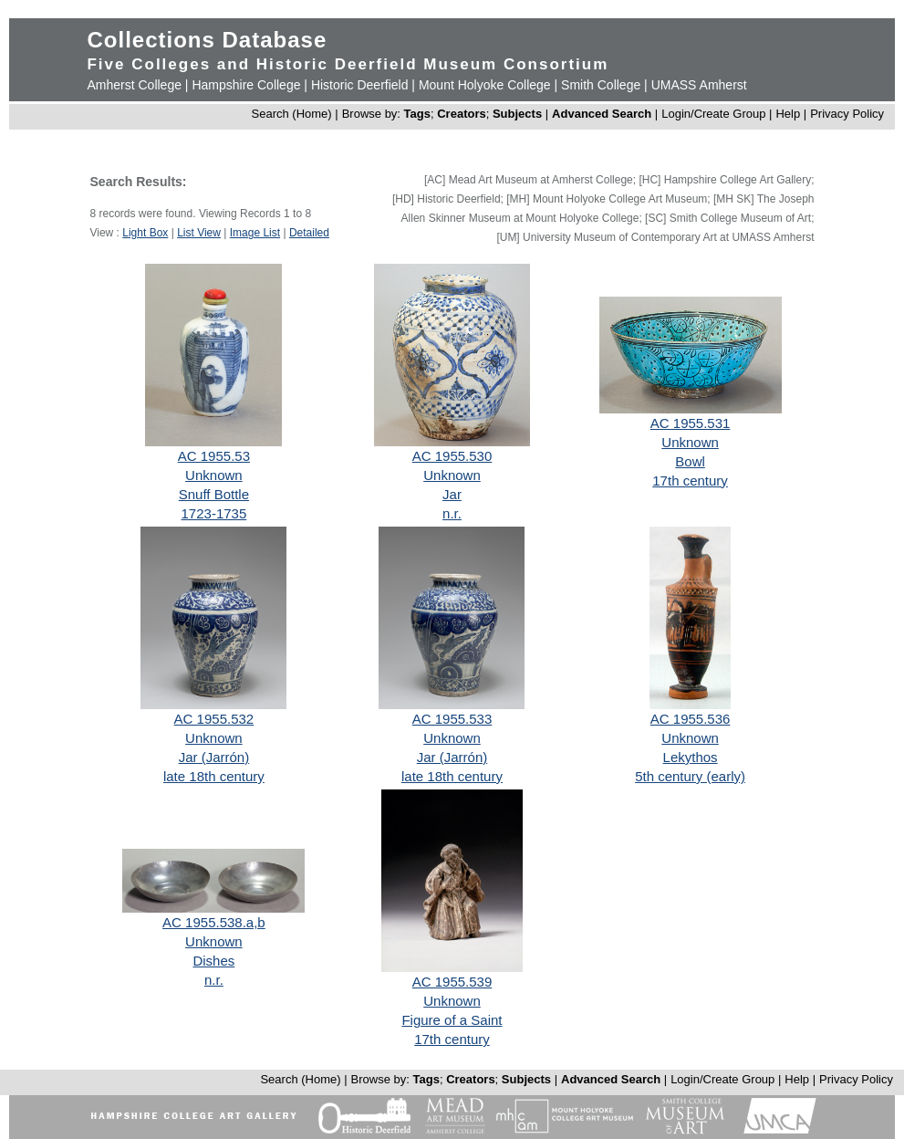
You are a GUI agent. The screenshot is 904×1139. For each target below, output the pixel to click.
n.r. (452, 513)
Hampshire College (246, 85)
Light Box (145, 232)
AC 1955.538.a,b (213, 922)
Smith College (600, 85)
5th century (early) (690, 776)
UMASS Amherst (699, 85)
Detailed (309, 232)
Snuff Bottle (214, 494)
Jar (452, 494)
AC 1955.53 (214, 456)
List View (199, 232)
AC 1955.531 (690, 423)
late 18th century (214, 776)
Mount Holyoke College (485, 85)
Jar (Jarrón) (214, 757)
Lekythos (690, 757)
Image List (255, 232)
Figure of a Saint (451, 1020)
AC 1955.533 (452, 718)
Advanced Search (601, 113)
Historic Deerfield (360, 85)
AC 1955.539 (452, 981)
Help (787, 113)
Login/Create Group (715, 113)
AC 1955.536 (690, 718)
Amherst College (134, 85)
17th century (690, 480)
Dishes (213, 960)
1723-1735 (214, 513)
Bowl (690, 461)
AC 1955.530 (452, 456)
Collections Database (207, 39)
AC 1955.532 (214, 718)
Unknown (214, 475)
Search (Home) (292, 113)
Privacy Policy (847, 113)
